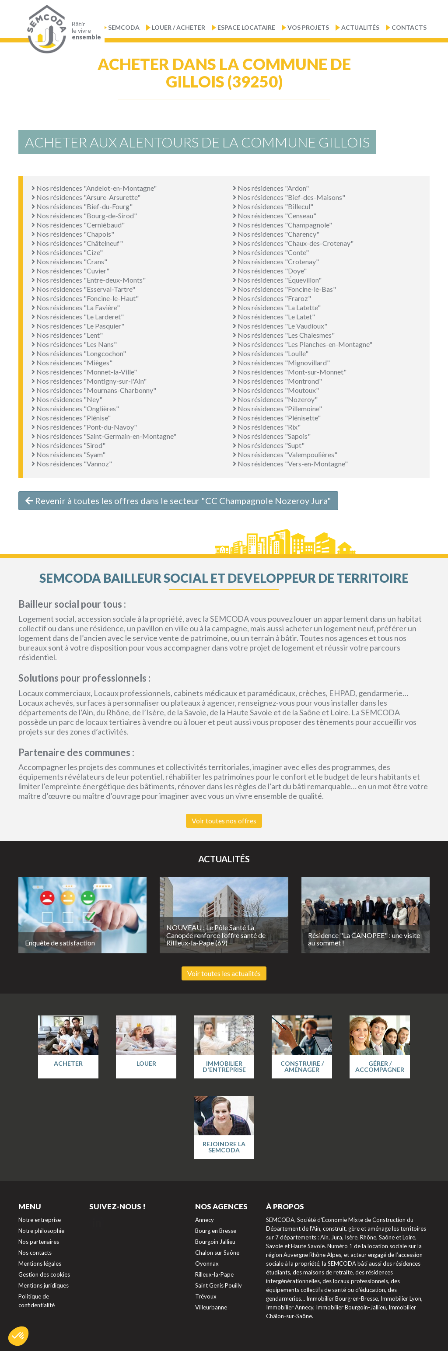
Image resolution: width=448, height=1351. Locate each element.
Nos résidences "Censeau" (274, 215)
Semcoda (124, 27)
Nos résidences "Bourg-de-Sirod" (84, 215)
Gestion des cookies (44, 1274)
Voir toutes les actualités (224, 973)
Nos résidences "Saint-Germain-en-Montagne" (104, 436)
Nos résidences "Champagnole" (282, 224)
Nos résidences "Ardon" (271, 188)
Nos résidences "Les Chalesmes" (284, 335)
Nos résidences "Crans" (69, 261)
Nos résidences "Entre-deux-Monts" (89, 280)
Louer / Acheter (178, 27)
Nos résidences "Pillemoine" (277, 408)
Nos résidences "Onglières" (75, 408)
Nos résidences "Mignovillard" (281, 362)
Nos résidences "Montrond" (277, 381)
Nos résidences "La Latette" (277, 307)
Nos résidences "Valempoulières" (285, 454)
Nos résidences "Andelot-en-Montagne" (94, 188)
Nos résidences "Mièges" (72, 362)
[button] (18, 1336)
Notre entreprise (39, 1219)
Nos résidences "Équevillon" (277, 280)
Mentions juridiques (43, 1285)
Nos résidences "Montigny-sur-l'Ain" (89, 381)
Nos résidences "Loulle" (270, 353)
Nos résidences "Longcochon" (79, 353)
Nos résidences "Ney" (67, 399)
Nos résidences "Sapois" (272, 436)
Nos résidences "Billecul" (273, 206)
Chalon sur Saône (217, 1252)
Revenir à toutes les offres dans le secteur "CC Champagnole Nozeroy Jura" (178, 500)
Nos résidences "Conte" (271, 252)
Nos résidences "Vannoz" (72, 463)
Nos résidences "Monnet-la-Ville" (84, 372)
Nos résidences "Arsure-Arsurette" (86, 197)
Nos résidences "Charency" (276, 234)
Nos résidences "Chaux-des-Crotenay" (293, 243)
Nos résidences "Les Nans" (74, 344)
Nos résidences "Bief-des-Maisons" (289, 197)
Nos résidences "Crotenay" (276, 261)
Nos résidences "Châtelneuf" (77, 243)
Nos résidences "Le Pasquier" (78, 326)
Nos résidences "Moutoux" (276, 390)
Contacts (409, 27)
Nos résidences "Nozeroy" (275, 399)
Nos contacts (35, 1252)
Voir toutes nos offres (224, 820)
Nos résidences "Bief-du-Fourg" (82, 206)
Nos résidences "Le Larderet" (78, 316)
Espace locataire (246, 27)
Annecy (204, 1219)
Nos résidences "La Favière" (76, 307)
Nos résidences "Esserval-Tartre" (83, 289)
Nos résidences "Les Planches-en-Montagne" (302, 344)
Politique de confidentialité (36, 1301)
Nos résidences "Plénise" (71, 417)
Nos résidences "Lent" (67, 335)
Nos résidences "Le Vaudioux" (280, 326)
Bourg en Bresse (215, 1230)
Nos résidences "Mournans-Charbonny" (94, 390)
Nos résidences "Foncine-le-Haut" (85, 298)
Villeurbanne (211, 1307)
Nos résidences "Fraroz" (272, 298)
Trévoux (206, 1296)
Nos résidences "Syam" (68, 454)
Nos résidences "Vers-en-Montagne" (290, 463)
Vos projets (308, 27)
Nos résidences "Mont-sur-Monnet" (289, 372)
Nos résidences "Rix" (267, 427)
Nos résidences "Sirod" (68, 445)
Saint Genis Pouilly (218, 1285)
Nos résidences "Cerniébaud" (78, 224)
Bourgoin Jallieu (215, 1241)
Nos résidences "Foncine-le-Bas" (284, 289)
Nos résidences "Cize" (67, 252)
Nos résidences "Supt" (268, 445)
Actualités (360, 27)
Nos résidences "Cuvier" (70, 270)
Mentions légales (39, 1263)
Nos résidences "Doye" (270, 270)
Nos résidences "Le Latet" (274, 316)
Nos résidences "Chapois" (73, 234)
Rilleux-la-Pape (214, 1274)
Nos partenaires (38, 1241)
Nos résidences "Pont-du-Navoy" (84, 427)
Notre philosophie (41, 1230)
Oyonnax (207, 1263)
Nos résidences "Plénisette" (277, 417)
